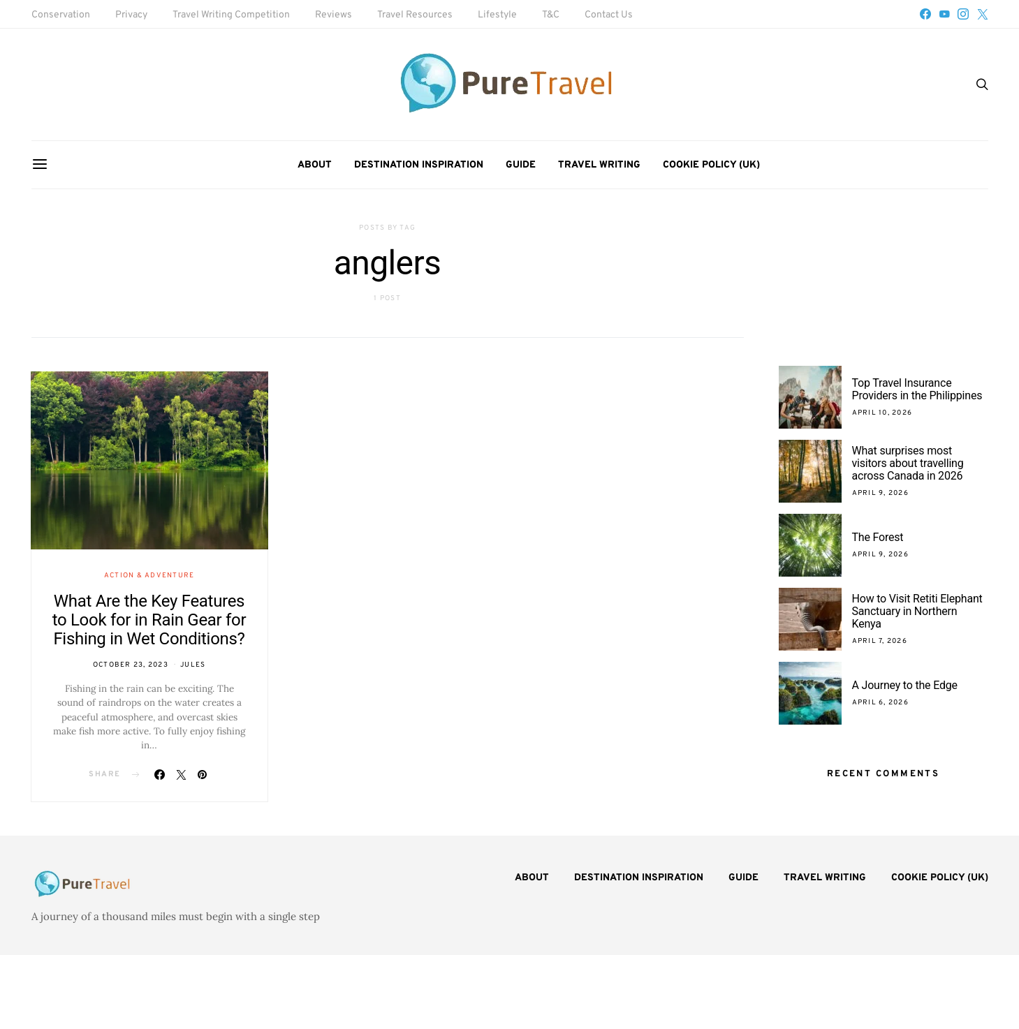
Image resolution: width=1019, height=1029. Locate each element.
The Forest (878, 537)
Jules (192, 664)
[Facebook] (925, 14)
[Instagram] (963, 14)
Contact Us (609, 15)
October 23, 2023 (130, 664)
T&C (550, 15)
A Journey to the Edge (905, 685)
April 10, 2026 (882, 412)
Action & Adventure (149, 575)
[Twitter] (982, 14)
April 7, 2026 (879, 641)
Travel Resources (415, 15)
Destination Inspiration (418, 165)
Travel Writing (599, 165)
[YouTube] (944, 14)
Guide (521, 165)
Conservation (60, 15)
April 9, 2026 (880, 493)
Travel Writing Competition (231, 15)
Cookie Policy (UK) (711, 165)
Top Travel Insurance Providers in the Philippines (918, 389)
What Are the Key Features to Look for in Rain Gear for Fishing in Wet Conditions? (149, 620)
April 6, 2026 (880, 702)
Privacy (131, 15)
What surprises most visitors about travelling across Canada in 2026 (908, 463)
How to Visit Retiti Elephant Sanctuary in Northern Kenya (917, 611)
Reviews (333, 15)
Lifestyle (497, 15)
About (315, 165)
